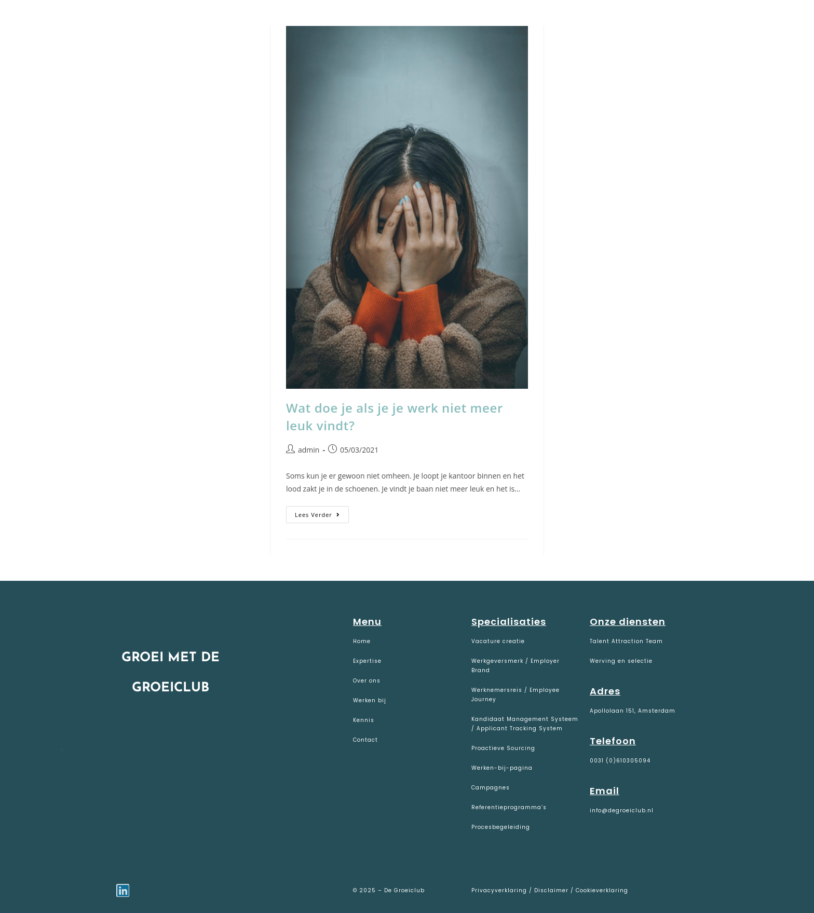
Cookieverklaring (602, 890)
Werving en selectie (621, 661)
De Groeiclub (73, 22)
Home (362, 641)
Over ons (367, 681)
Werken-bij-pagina (502, 768)
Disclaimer (551, 890)
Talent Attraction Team (626, 641)
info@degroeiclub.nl (622, 810)
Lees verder (322, 512)
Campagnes (490, 788)
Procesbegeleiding (500, 827)
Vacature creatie (498, 641)
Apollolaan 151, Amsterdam (632, 711)
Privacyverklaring (500, 890)
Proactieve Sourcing (503, 748)
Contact (365, 740)
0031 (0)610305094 (620, 761)
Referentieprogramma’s (509, 807)
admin (308, 450)
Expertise (367, 661)
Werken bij (369, 700)
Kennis (363, 720)
